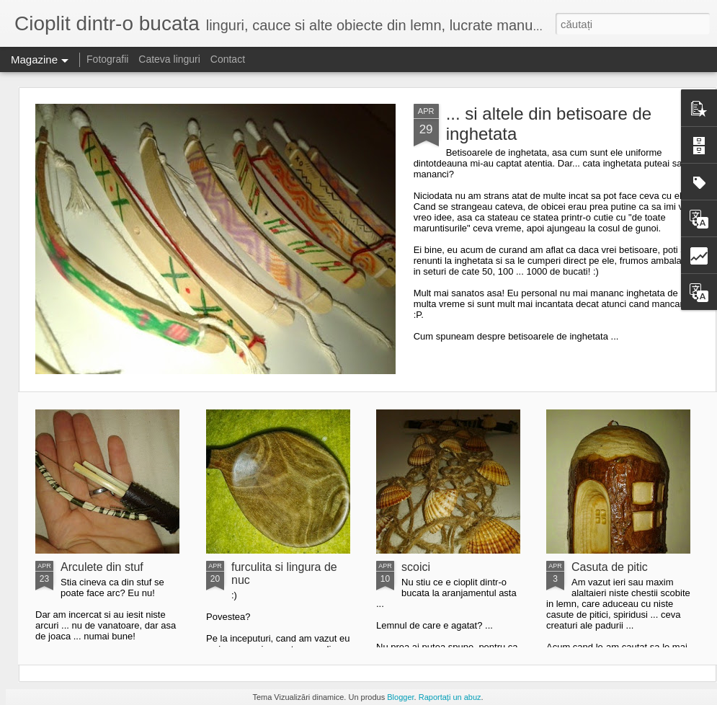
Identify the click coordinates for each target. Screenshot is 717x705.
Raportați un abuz (450, 697)
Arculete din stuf (102, 567)
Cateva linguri (169, 59)
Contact (227, 59)
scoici (415, 567)
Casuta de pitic (609, 567)
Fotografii (107, 59)
